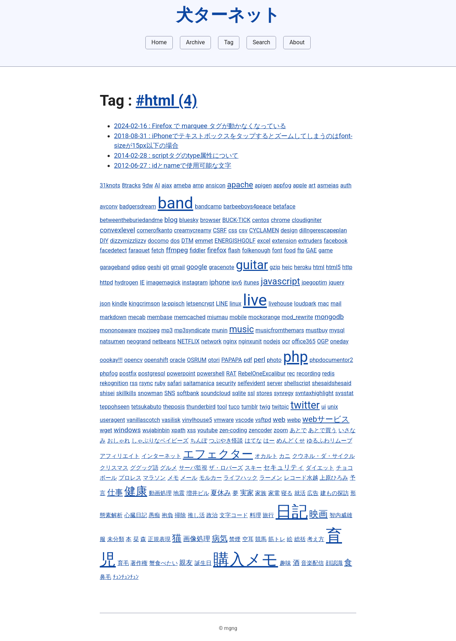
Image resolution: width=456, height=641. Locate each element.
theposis (174, 406)
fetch (157, 250)
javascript (280, 281)
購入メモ (245, 559)
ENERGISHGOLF (234, 240)
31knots (110, 185)
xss (191, 430)
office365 (304, 341)
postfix (127, 373)
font (277, 250)
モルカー (210, 477)
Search (261, 42)
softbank (188, 393)
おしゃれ (118, 440)
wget (106, 430)
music (241, 329)
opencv (133, 360)
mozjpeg (149, 330)
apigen (263, 185)
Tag (228, 42)
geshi (154, 267)
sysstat (344, 393)
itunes (251, 282)
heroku (302, 267)
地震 (179, 493)
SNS (169, 393)
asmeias (327, 185)
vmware (224, 420)
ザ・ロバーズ (226, 467)
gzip (275, 267)
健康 (135, 491)
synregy (284, 393)
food (290, 250)
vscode (244, 420)
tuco (234, 406)
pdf (248, 360)
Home (159, 42)
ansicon (216, 185)
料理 (255, 515)
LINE (222, 303)
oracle (177, 360)
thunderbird (201, 406)
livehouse (280, 303)
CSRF (220, 230)
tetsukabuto (146, 406)
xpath (178, 430)
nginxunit (249, 341)
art (312, 185)
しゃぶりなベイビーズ (159, 440)
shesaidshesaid (331, 383)
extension (284, 240)
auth (346, 185)
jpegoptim (314, 282)
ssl (251, 393)
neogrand (139, 341)
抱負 (167, 515)
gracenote (221, 267)
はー (269, 440)
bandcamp (208, 206)
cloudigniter (307, 220)
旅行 (268, 515)
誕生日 (203, 563)
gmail (178, 267)
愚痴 (154, 515)
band (175, 202)
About (297, 42)
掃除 (180, 515)
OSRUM (197, 360)
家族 (260, 493)
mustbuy (317, 330)
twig (265, 406)
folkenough (256, 250)
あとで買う (322, 430)
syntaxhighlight (314, 393)
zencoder (260, 430)
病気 (220, 538)
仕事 (115, 492)
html (319, 267)
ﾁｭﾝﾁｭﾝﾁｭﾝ (126, 577)
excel (263, 240)
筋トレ (276, 539)
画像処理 (196, 539)
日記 (292, 511)
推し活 (196, 515)
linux (235, 303)
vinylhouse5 (197, 420)
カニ (284, 456)
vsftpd (263, 420)
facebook (335, 240)
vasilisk (171, 420)
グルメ (168, 467)
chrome (280, 220)
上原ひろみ (334, 477)
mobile (238, 317)
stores (264, 393)
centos (260, 220)
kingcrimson (144, 303)
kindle (119, 303)
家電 (274, 493)
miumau (217, 317)
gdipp (138, 267)
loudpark (305, 303)
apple (300, 185)
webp (294, 420)
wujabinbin (156, 430)
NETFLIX (188, 341)
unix (332, 406)
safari (174, 383)
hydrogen (126, 282)
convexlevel (117, 230)
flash (234, 250)
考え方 (315, 539)
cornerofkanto (154, 230)
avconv (109, 206)
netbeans (164, 341)
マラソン (154, 477)
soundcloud (215, 393)
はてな (253, 440)
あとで (298, 430)
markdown (113, 317)
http (347, 267)
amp (198, 185)
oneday (339, 341)
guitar (252, 264)
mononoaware (118, 330)
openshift (156, 360)
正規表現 (159, 539)
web (279, 419)
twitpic (280, 406)
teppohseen (115, 406)
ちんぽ (198, 440)
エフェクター (218, 454)
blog (170, 220)
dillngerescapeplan (323, 230)
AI (157, 185)
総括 (300, 539)
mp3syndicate (192, 330)
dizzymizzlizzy (128, 240)
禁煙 (234, 539)
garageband (115, 267)
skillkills (126, 393)
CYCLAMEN (264, 230)
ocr (286, 341)
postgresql (151, 373)
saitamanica (198, 383)
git (166, 267)
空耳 (248, 539)
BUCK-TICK (236, 220)
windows (127, 430)
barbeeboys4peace (247, 206)
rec (291, 373)
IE (142, 282)
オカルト (266, 456)
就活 (300, 493)
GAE (311, 250)
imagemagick (163, 282)
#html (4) (166, 100)
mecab (137, 317)
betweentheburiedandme (131, 220)
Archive (195, 42)
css (232, 230)
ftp (300, 250)
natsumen (112, 341)
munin (219, 330)
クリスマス (114, 467)
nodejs (271, 341)
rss (134, 383)
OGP (322, 341)
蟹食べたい (163, 563)
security (226, 383)
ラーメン (270, 477)
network (211, 341)
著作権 (138, 563)
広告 (312, 493)
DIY (104, 240)
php (295, 356)
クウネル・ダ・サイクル (323, 456)
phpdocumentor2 (331, 360)
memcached (189, 317)
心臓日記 (135, 515)
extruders (310, 240)
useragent (112, 420)
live (255, 300)
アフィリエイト (120, 456)
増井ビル (197, 493)
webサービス (325, 419)
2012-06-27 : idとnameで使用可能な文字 (172, 165)
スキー (253, 467)
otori (214, 360)
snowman (150, 393)
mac (323, 303)
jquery (336, 282)
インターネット (161, 456)
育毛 (123, 563)
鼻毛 (105, 577)
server (275, 383)
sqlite (239, 393)
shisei (107, 393)
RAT (231, 373)
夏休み (221, 493)
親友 (186, 563)
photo (274, 360)
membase (159, 317)
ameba (182, 185)
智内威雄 (341, 515)
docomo (158, 240)
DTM (187, 240)
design (289, 230)
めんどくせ (290, 440)
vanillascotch (143, 420)
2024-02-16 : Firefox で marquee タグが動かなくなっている (200, 126)
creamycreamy (192, 230)
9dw (147, 185)
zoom (281, 430)
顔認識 (334, 563)
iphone (219, 282)
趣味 (285, 563)
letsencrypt (200, 303)
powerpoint (181, 373)
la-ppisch (173, 303)
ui (323, 406)
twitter (305, 405)
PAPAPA (231, 360)
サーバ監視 (193, 467)
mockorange (264, 317)
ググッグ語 (144, 467)
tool (222, 406)
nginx (230, 341)
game (325, 250)
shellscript (297, 383)
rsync (146, 383)
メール (188, 477)
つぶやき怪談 (226, 440)
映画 (318, 514)
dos (175, 240)
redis (328, 373)
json (105, 303)
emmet (204, 240)
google (196, 267)
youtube (207, 430)
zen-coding (233, 430)
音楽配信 (312, 563)
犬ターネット (228, 15)
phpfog (109, 373)
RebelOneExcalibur (261, 373)
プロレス (130, 477)
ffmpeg (177, 250)
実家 (247, 493)
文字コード (233, 515)
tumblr (250, 406)
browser (210, 220)
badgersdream (137, 206)
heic (287, 267)
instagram (195, 282)
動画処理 (160, 493)
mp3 (167, 330)
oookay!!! (111, 360)
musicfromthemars (279, 330)
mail (336, 303)
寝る (286, 493)
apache (240, 184)
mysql (336, 330)
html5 (333, 267)
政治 (212, 515)
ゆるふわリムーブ (329, 440)
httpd (106, 282)
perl (259, 359)
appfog (282, 185)
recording (308, 373)
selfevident (251, 383)
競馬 (260, 539)
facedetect (113, 250)
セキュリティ (283, 467)
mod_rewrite (297, 317)
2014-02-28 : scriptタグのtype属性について (176, 155)
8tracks (131, 185)
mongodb (329, 317)
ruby (160, 383)
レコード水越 (301, 477)
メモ (173, 477)
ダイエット (320, 467)
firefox (216, 250)
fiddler (198, 250)
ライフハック (240, 477)
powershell (210, 373)
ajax (166, 185)
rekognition (114, 383)
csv (243, 230)
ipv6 (237, 282)
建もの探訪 (334, 493)
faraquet (139, 250)
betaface (284, 206)
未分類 (115, 539)
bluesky (188, 220)
